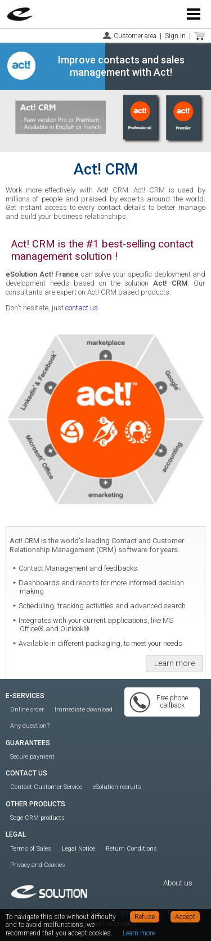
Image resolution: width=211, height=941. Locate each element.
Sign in (175, 36)
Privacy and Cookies (37, 865)
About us (177, 883)
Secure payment (32, 756)
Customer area (135, 36)
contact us (81, 308)
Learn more (174, 663)
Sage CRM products (37, 817)
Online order (27, 709)
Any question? (30, 725)
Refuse (144, 917)
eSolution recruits (117, 787)
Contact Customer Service (46, 787)
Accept (185, 917)
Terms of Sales (30, 848)
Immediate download (84, 709)
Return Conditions (131, 848)
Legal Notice (78, 848)
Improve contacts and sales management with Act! (121, 66)
